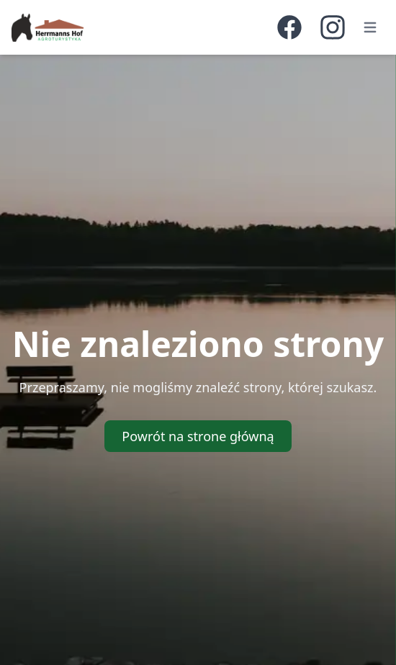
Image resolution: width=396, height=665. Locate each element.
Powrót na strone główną (198, 436)
